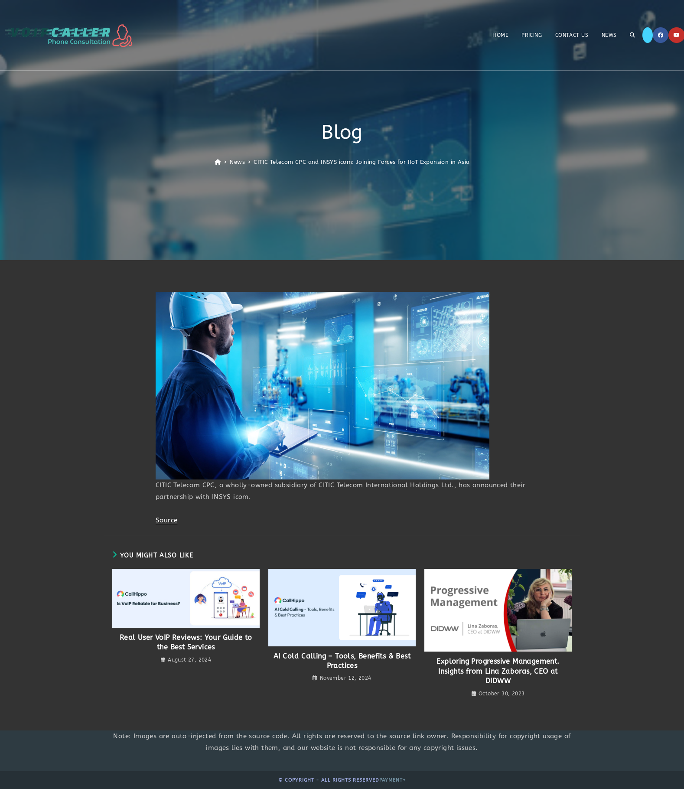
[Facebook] (660, 35)
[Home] (218, 162)
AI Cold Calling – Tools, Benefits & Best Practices (342, 661)
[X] (647, 35)
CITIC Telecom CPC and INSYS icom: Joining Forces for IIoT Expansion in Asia (361, 162)
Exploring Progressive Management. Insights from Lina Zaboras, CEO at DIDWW (497, 671)
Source (166, 520)
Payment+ (392, 780)
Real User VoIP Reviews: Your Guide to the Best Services (186, 642)
